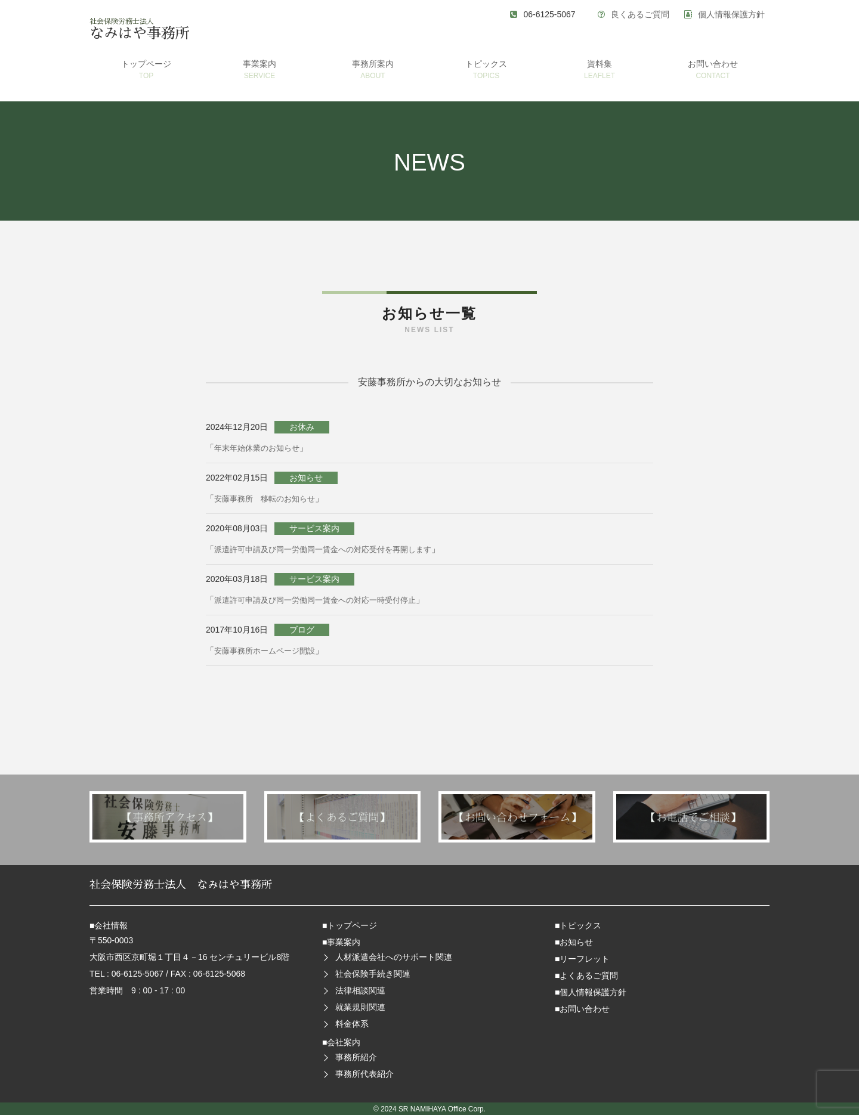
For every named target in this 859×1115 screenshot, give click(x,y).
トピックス (580, 925)
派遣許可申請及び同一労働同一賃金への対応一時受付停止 (322, 600)
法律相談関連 (360, 990)
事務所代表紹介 (364, 1074)
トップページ (352, 925)
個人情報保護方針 (731, 14)
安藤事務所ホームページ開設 (268, 650)
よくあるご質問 (589, 975)
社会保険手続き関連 (372, 973)
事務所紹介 (356, 1057)
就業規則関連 (360, 1007)
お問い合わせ (585, 1009)
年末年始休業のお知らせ (260, 448)
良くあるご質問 (640, 14)
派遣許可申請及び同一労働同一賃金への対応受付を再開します (331, 549)
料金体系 (352, 1024)
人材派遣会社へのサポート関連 (393, 957)
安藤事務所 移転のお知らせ (268, 498)
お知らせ (576, 942)
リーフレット (585, 959)
